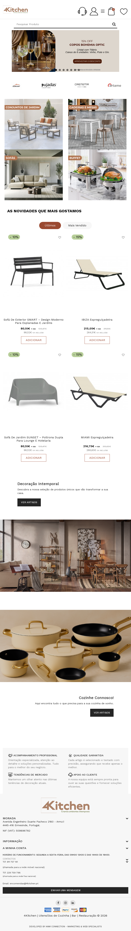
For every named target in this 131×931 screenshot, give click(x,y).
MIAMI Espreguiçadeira (97, 437)
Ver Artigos (29, 502)
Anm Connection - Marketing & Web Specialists (74, 926)
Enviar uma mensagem (65, 890)
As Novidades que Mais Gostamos (44, 211)
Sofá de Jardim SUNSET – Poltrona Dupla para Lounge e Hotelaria (33, 439)
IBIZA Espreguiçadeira (97, 320)
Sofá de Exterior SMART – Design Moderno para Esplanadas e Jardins (34, 321)
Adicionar (34, 340)
